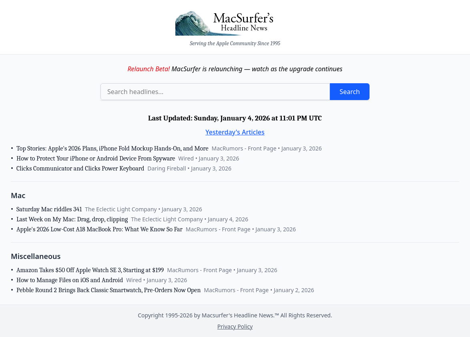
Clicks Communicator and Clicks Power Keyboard (80, 168)
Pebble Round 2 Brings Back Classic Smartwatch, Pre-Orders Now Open (108, 290)
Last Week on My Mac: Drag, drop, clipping (72, 219)
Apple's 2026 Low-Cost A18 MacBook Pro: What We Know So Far (99, 229)
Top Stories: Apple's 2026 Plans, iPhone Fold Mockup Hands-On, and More (112, 148)
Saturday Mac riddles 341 (49, 209)
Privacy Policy (235, 326)
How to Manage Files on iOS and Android (69, 280)
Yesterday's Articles (235, 132)
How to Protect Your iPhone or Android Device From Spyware (95, 158)
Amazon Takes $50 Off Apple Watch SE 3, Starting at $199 (90, 270)
